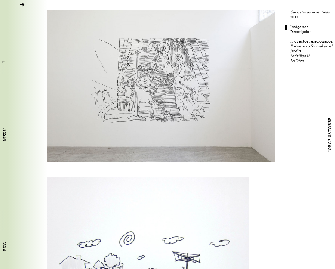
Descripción (318, 32)
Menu (5, 134)
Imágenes (316, 27)
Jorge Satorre (330, 134)
